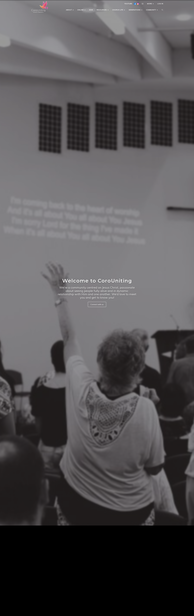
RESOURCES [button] (103, 10)
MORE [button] (150, 4)
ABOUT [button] (70, 10)
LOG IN (160, 4)
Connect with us (97, 304)
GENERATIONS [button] (135, 10)
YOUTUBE (128, 4)
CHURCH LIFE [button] (118, 10)
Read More (84, 599)
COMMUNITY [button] (152, 10)
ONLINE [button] (81, 10)
